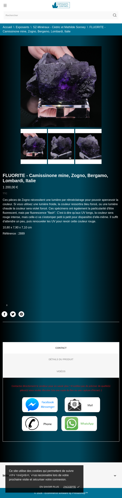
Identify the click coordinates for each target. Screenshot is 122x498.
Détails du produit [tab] (61, 359)
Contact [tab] (61, 348)
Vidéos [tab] (61, 371)
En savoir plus (49, 486)
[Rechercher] (61, 15)
